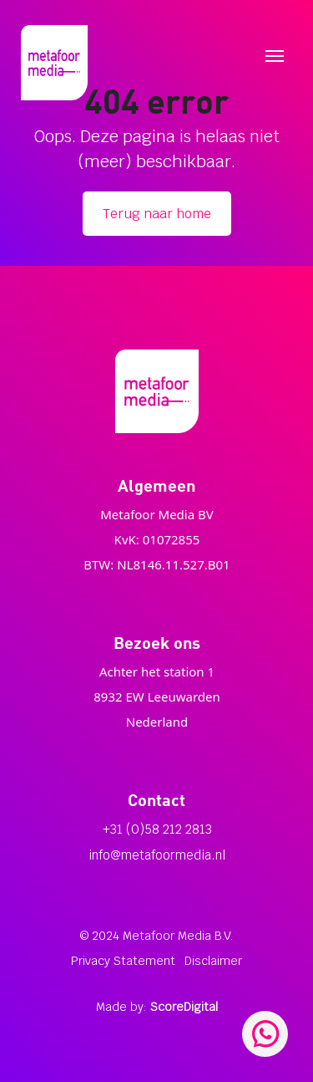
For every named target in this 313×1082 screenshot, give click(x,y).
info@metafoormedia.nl (156, 855)
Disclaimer (213, 960)
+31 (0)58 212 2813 (157, 829)
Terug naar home (157, 213)
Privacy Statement (123, 960)
